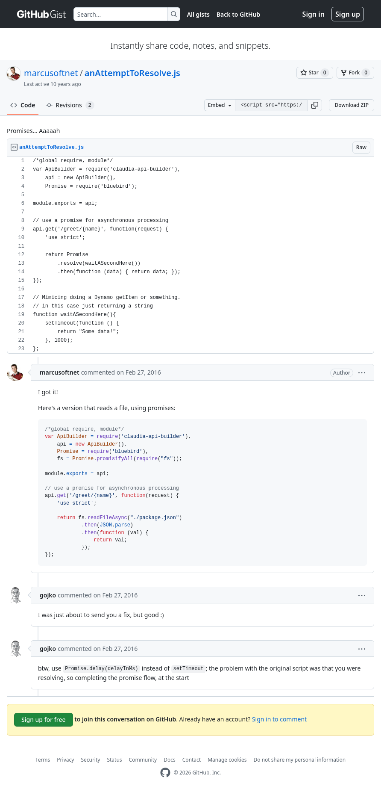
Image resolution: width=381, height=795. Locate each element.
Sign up (347, 14)
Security (90, 759)
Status (114, 759)
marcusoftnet (51, 73)
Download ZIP (351, 105)
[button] (315, 105)
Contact (191, 759)
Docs (170, 759)
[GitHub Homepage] (165, 772)
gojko (48, 595)
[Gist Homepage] (42, 14)
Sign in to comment (279, 719)
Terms (42, 759)
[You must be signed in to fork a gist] (355, 73)
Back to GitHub (238, 14)
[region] (190, 255)
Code (22, 105)
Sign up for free (43, 719)
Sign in (313, 14)
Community (143, 759)
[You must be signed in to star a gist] (314, 73)
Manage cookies (227, 759)
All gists (198, 14)
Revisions (70, 105)
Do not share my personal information (300, 759)
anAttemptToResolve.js (132, 73)
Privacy (65, 759)
